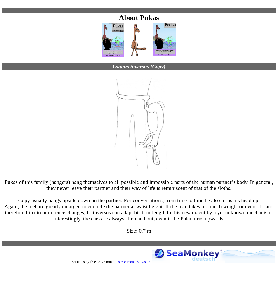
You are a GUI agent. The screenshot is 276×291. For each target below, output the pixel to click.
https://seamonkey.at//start (194, 262)
